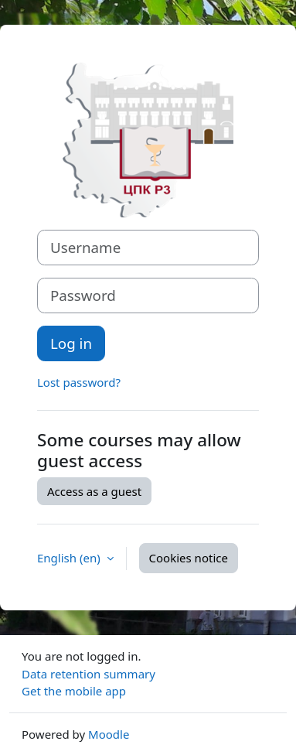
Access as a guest (94, 491)
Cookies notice (188, 557)
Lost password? (79, 382)
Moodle (108, 734)
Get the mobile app (74, 691)
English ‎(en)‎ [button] (70, 557)
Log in (71, 343)
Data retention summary (88, 674)
